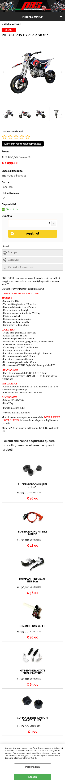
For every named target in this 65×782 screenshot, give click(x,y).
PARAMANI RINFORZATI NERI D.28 (32, 580)
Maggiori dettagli (16, 175)
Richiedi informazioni (20, 267)
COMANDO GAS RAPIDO (32, 626)
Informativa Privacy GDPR (25, 758)
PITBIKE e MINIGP (32, 17)
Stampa (12, 252)
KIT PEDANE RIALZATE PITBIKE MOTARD (32, 672)
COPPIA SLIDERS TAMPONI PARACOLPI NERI (32, 719)
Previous (4, 114)
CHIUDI (62, 748)
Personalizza (32, 766)
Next (61, 114)
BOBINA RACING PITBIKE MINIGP (32, 533)
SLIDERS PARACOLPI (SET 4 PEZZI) (32, 486)
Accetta (32, 777)
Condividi (13, 259)
